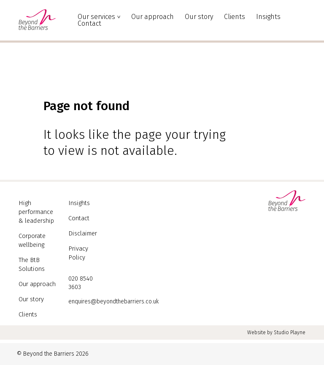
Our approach (152, 17)
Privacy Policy (86, 247)
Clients (234, 17)
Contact (89, 23)
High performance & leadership (35, 211)
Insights (268, 17)
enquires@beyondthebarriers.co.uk (113, 291)
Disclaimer (81, 232)
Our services (96, 17)
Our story (199, 17)
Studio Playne (289, 332)
